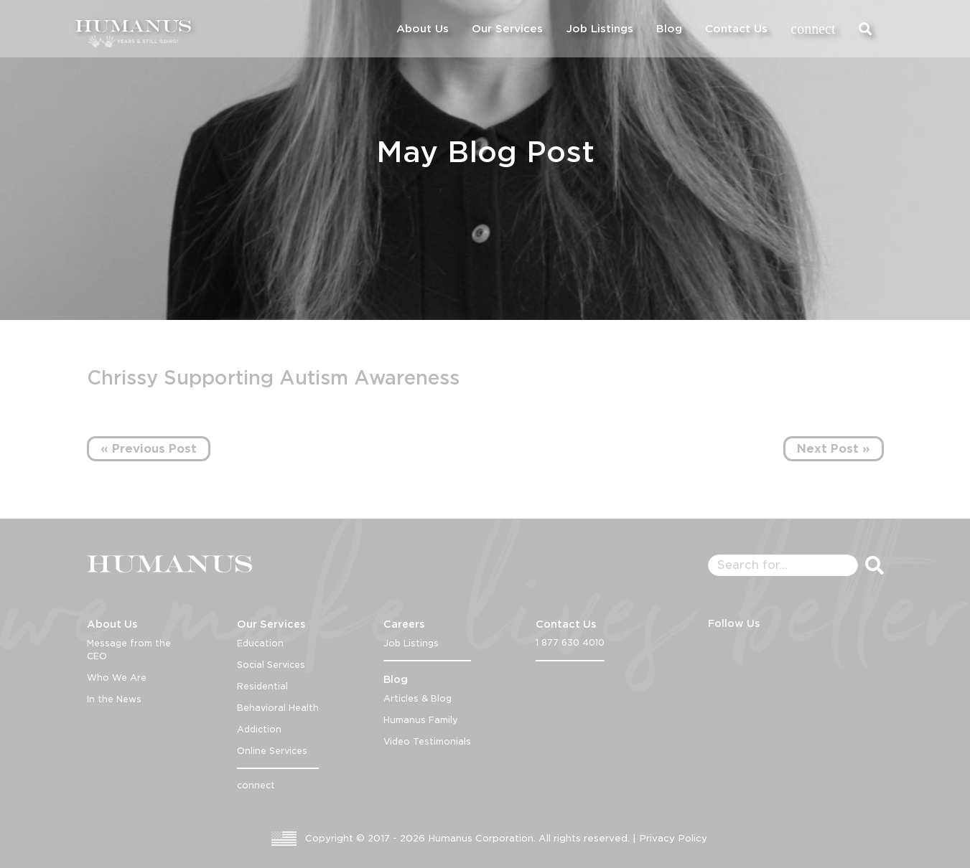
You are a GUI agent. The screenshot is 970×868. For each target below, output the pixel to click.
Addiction (259, 729)
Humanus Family (420, 719)
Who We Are (116, 677)
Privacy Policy (673, 838)
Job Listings (599, 28)
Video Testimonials (427, 741)
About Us (422, 28)
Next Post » (833, 449)
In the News (114, 699)
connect (813, 29)
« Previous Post (149, 449)
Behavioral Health (278, 707)
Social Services (271, 664)
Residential (262, 686)
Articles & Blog (417, 698)
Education (260, 643)
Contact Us (736, 28)
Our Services (507, 28)
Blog (669, 28)
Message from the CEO (129, 649)
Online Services (272, 750)
